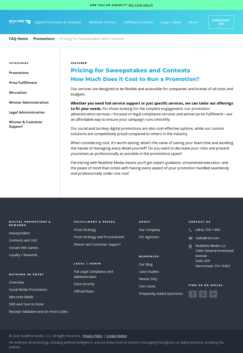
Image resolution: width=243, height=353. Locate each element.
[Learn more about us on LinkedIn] (213, 294)
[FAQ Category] (44, 38)
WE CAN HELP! (140, 5)
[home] (20, 22)
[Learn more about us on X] (203, 294)
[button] (58, 22)
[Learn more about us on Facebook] (193, 294)
